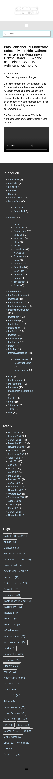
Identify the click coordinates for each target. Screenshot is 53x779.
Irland (17, 242)
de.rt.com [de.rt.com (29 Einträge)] (11, 577)
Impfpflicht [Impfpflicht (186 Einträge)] (13, 607)
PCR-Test (18, 207)
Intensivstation (21, 370)
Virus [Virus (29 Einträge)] (9, 742)
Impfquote (13, 320)
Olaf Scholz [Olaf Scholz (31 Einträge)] (12, 683)
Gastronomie (14, 291)
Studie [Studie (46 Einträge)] (23, 725)
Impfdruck (13, 299)
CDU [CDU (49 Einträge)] (9, 559)
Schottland (19, 267)
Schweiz (18, 274)
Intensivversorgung (17, 353)
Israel (11, 376)
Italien (17, 245)
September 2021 (16, 454)
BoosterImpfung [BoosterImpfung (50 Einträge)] (15, 553)
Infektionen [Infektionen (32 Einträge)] (12, 630)
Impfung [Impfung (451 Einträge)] (11, 618)
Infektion (12, 349)
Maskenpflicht (15, 383)
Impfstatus (13, 331)
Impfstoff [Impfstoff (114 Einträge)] (11, 612)
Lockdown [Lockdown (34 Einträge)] (12, 660)
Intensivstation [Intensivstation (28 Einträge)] (14, 636)
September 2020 (16, 497)
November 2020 (16, 490)
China (11, 194)
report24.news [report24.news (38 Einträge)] (14, 713)
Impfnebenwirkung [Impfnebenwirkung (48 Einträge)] (17, 601)
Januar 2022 (14, 439)
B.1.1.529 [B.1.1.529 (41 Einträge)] (20, 536)
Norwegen (19, 253)
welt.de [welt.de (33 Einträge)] (23, 742)
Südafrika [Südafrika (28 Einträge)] (11, 731)
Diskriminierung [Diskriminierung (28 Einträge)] (15, 583)
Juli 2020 (13, 504)
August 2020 (14, 501)
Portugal (18, 263)
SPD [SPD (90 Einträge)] (8, 725)
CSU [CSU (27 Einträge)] (24, 571)
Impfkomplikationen (18, 306)
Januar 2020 (14, 511)
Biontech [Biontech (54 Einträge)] (11, 547)
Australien (13, 183)
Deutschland (20, 231)
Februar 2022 (14, 436)
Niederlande (20, 249)
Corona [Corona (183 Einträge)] (24, 559)
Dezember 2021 (16, 443)
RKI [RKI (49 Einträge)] (22, 719)
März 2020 (13, 508)
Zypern (17, 285)
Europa (11, 217)
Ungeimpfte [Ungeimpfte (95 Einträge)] (13, 737)
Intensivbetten (21, 359)
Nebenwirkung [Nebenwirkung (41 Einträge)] (14, 677)
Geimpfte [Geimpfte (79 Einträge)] (11, 589)
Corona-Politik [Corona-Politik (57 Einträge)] (14, 565)
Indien (11, 345)
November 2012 (16, 515)
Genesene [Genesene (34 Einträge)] (12, 595)
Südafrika (13, 405)
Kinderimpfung (15, 380)
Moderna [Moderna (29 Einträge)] (11, 666)
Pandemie (13, 387)
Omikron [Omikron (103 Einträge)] (11, 689)
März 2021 (13, 475)
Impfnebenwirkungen (26, 77)
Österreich (19, 256)
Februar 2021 (14, 479)
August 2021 (14, 457)
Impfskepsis (14, 327)
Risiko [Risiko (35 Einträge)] (9, 719)
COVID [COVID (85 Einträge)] (10, 571)
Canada (12, 190)
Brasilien (10, 77)
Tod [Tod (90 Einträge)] (26, 731)
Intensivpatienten (22, 363)
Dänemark (19, 227)
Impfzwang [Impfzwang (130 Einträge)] (13, 624)
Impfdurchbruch (16, 302)
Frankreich (19, 238)
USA (10, 412)
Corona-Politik (15, 197)
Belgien (17, 224)
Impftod (12, 335)
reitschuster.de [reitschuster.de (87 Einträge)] (14, 707)
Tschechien (19, 281)
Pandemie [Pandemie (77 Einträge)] (12, 695)
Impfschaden (14, 324)
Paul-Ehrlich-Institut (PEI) (20, 391)
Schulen (12, 398)
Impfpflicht (13, 317)
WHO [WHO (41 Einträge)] (9, 748)
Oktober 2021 (15, 450)
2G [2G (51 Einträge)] (7, 536)
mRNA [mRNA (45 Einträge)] (10, 672)
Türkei (11, 409)
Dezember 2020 (16, 486)
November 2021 (16, 447)
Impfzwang (14, 342)
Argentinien (14, 179)
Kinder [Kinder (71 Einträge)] (10, 648)
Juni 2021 (13, 465)
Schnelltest (19, 211)
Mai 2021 (13, 468)
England (18, 235)
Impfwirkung (14, 338)
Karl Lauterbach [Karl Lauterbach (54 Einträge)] (15, 642)
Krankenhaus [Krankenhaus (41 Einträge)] (13, 654)
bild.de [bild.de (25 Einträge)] (10, 542)
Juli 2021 (13, 461)
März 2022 (13, 432)
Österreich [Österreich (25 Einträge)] (12, 754)
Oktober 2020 (15, 493)
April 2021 (13, 472)
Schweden (19, 271)
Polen (17, 260)
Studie (11, 401)
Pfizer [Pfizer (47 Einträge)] (9, 701)
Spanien (18, 278)
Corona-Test (14, 201)
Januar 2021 (14, 483)
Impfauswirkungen (17, 295)
